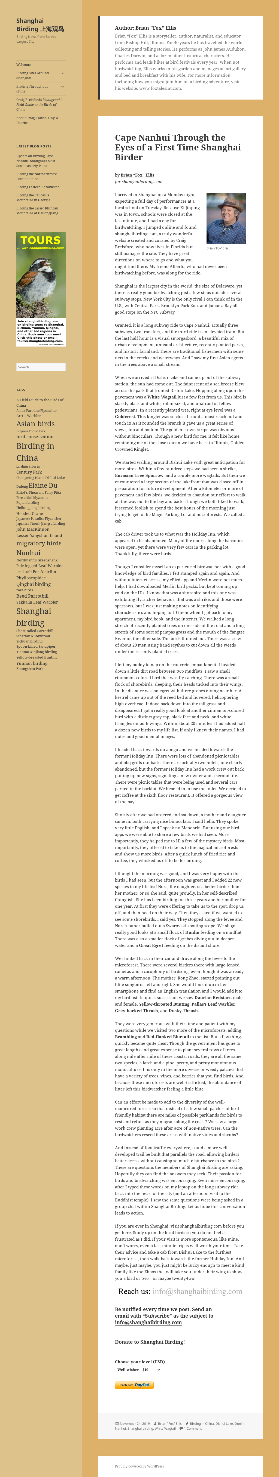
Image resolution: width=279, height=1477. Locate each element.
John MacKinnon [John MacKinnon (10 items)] (33, 529)
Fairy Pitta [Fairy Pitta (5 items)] (53, 492)
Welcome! (24, 64)
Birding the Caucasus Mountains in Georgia (33, 197)
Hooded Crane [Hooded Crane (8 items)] (29, 513)
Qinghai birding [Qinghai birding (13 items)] (33, 584)
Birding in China (202, 1423)
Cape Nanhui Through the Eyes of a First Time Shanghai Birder (178, 147)
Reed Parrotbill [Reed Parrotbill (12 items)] (32, 596)
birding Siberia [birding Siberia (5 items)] (28, 466)
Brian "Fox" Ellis (170, 1423)
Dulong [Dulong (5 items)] (22, 486)
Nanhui (120, 1428)
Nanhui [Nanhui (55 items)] (28, 552)
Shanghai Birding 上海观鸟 (40, 24)
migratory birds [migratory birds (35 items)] (39, 543)
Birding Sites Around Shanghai (32, 75)
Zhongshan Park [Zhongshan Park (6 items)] (30, 668)
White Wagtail (165, 1428)
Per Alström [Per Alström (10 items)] (44, 571)
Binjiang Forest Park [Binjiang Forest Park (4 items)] (30, 431)
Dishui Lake (224, 1423)
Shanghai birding (140, 1428)
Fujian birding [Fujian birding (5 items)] (27, 502)
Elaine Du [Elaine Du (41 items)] (43, 485)
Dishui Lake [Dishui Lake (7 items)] (55, 477)
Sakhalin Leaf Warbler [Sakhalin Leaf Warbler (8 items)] (37, 602)
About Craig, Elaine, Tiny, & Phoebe (37, 120)
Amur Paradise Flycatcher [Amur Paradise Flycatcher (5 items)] (36, 410)
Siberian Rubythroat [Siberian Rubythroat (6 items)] (33, 636)
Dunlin (239, 1423)
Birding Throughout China (32, 89)
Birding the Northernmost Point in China (36, 176)
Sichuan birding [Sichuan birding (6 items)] (29, 641)
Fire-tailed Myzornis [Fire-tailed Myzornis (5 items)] (32, 497)
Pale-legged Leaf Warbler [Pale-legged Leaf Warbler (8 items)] (39, 565)
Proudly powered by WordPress (139, 1466)
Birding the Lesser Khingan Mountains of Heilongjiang (37, 210)
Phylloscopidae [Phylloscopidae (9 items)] (31, 577)
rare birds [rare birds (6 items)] (24, 590)
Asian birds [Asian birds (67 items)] (35, 423)
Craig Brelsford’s (39, 104)
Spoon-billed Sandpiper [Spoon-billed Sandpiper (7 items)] (36, 646)
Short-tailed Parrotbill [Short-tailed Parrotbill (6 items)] (34, 630)
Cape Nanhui (196, 325)
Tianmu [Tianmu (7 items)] (22, 651)
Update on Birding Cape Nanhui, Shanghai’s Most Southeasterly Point (35, 161)
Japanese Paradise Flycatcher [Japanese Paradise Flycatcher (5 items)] (39, 518)
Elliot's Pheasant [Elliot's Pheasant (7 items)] (30, 492)
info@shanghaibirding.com (148, 1322)
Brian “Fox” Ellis (137, 175)
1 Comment (193, 1428)
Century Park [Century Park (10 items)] (29, 472)
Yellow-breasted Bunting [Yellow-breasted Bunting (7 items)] (36, 657)
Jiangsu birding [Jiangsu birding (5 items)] (53, 523)
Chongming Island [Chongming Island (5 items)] (30, 477)
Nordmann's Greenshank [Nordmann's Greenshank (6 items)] (37, 560)
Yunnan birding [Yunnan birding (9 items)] (31, 663)
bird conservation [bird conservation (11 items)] (34, 437)
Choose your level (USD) (140, 1361)
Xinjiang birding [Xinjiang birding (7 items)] (43, 651)
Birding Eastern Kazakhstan (38, 187)
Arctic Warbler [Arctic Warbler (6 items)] (28, 415)
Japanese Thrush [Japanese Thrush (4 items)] (28, 524)
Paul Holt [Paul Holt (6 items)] (24, 571)
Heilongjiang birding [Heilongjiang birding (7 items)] (33, 507)
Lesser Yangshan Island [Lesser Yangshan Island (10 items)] (39, 535)
